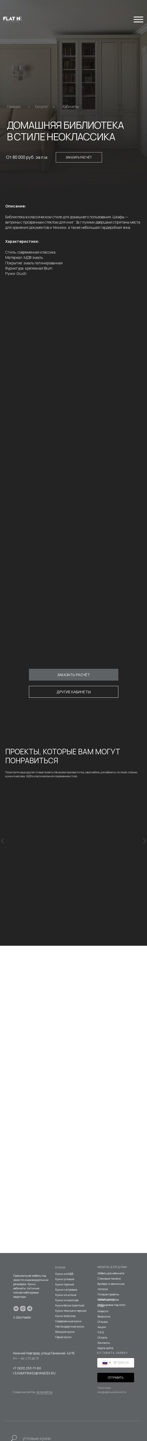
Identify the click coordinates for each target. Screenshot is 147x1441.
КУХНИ (60, 1252)
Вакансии (104, 1301)
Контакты (104, 1327)
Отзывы (103, 1306)
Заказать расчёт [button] (79, 157)
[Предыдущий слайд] (2, 840)
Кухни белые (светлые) (69, 1289)
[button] (73, 675)
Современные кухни (68, 1305)
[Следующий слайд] (144, 840)
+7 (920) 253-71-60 (27, 1352)
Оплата (102, 1322)
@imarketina (44, 1376)
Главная (14, 106)
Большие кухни (65, 1316)
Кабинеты (71, 106)
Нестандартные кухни (69, 1311)
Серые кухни (63, 1321)
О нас (101, 1290)
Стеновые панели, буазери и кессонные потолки (111, 1268)
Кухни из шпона (65, 1279)
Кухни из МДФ (64, 1258)
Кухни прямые (64, 1268)
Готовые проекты (108, 1278)
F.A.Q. (101, 1316)
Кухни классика (65, 1300)
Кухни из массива (67, 1284)
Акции (102, 1311)
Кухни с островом (66, 1274)
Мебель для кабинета (111, 1257)
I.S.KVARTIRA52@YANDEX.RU (34, 1357)
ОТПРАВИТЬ (115, 1362)
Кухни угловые (64, 1263)
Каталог (41, 106)
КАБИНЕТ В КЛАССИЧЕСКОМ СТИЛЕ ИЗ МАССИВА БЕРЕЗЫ (72, 855)
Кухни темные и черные (70, 1295)
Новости (103, 1295)
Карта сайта (105, 1332)
